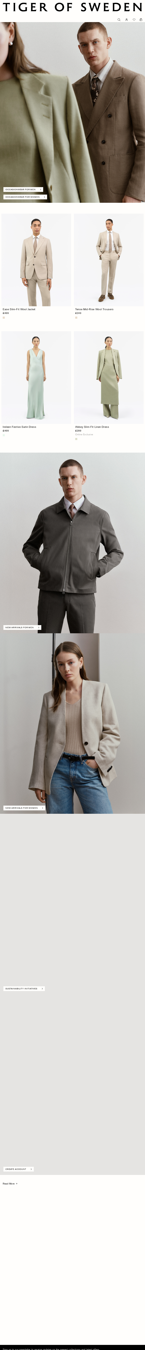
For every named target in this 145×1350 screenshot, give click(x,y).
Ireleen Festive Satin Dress (19, 426)
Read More (9, 1183)
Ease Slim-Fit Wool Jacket (19, 309)
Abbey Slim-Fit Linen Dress (92, 426)
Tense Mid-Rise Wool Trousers (94, 309)
